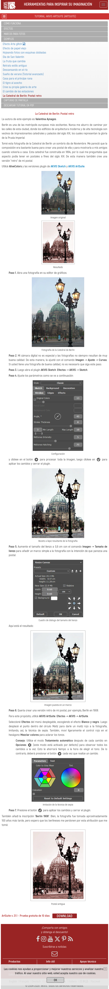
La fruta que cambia (14, 61)
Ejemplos (9, 39)
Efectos (8, 28)
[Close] (105, 969)
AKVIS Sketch (58, 166)
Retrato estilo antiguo (15, 65)
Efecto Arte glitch (14, 44)
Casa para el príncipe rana (17, 78)
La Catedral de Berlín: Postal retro (22, 96)
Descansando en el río (15, 70)
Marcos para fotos (14, 34)
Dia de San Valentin (13, 57)
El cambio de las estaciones (18, 91)
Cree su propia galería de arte (20, 87)
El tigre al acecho (12, 83)
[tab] (54, 23)
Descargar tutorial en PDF (19, 105)
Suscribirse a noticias (54, 951)
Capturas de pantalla (16, 100)
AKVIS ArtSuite (76, 166)
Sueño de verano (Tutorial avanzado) (23, 74)
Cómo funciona (12, 23)
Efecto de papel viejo (14, 48)
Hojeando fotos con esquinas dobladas (24, 52)
